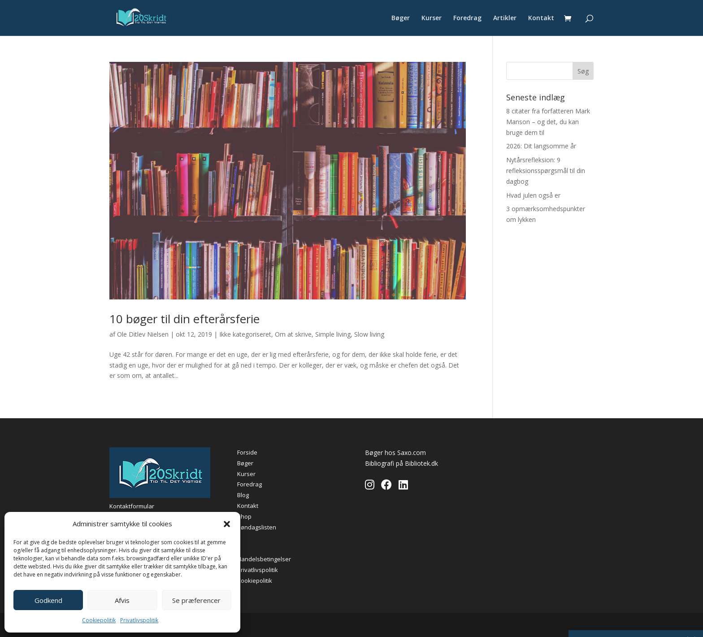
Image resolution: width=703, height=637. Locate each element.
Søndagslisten (256, 527)
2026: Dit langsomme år (541, 146)
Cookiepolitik (99, 620)
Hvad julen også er (533, 195)
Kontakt (541, 18)
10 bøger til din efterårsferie (184, 319)
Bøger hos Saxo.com (395, 452)
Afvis (122, 600)
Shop (244, 516)
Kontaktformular (131, 506)
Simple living (333, 334)
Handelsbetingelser (264, 559)
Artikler (504, 18)
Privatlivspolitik (139, 620)
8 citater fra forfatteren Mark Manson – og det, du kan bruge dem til (548, 122)
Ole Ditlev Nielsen (143, 334)
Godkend (48, 600)
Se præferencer (196, 600)
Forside (247, 452)
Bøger (400, 18)
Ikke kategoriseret (245, 334)
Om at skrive (293, 334)
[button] (226, 524)
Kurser (431, 18)
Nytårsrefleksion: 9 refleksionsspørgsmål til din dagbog (545, 171)
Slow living (369, 334)
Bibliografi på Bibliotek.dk (401, 463)
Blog (243, 495)
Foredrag (467, 18)
